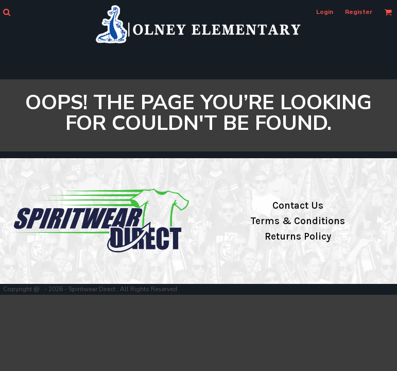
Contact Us (297, 205)
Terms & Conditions (297, 221)
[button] (6, 12)
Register (358, 12)
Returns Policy (298, 236)
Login (324, 12)
